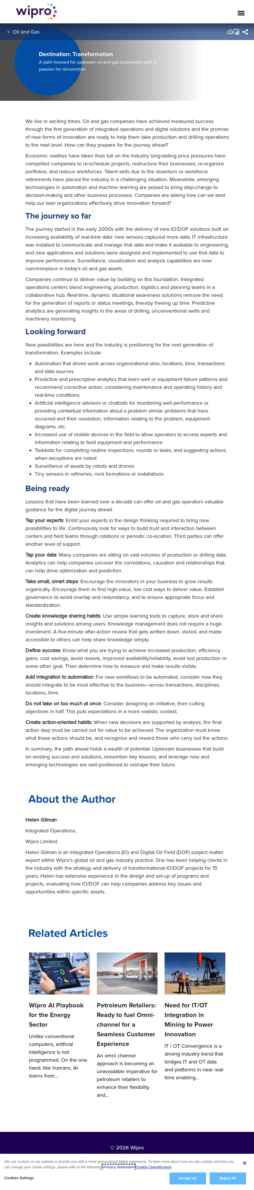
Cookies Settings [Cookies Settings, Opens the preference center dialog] (19, 1179)
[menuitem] (245, 31)
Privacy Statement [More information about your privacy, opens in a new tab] (118, 1168)
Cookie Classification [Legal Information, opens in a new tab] (154, 1168)
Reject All (228, 1180)
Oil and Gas (26, 31)
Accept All (187, 1180)
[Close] (244, 1164)
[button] (236, 31)
